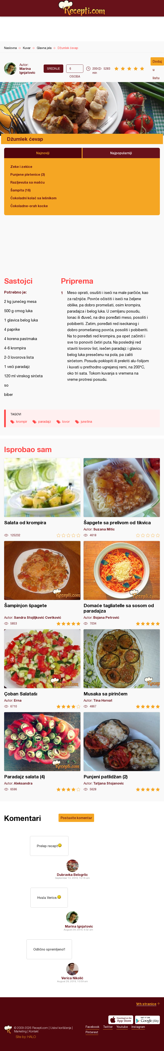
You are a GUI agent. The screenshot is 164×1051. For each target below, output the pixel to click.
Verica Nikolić (72, 978)
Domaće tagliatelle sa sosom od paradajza (122, 583)
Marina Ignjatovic (27, 70)
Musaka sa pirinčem (122, 668)
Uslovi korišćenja (60, 1028)
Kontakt (33, 1031)
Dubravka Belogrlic (72, 875)
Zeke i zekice (21, 166)
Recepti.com (82, 8)
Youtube (122, 1026)
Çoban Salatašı (42, 668)
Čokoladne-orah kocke (29, 206)
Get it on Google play (147, 1019)
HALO (31, 1037)
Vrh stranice (146, 1004)
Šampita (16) (20, 190)
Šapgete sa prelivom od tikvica (122, 497)
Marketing (20, 1031)
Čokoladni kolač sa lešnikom (33, 198)
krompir (21, 421)
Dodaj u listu (157, 62)
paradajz (44, 421)
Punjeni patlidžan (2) (122, 751)
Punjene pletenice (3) (27, 174)
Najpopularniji (121, 153)
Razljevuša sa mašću (27, 182)
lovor (66, 421)
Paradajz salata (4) (42, 751)
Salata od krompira (42, 497)
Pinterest (92, 1032)
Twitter (108, 1026)
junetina (86, 421)
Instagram (138, 1026)
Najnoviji (42, 153)
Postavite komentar (76, 818)
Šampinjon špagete (42, 583)
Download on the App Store (120, 1019)
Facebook (92, 1026)
